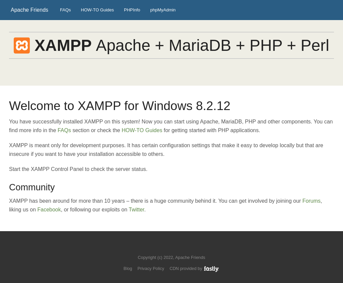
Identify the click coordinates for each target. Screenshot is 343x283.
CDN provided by (194, 268)
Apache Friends (29, 10)
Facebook (49, 209)
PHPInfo (132, 9)
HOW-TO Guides (97, 9)
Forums (311, 201)
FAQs (65, 9)
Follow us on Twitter (165, 247)
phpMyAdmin (163, 9)
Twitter (136, 209)
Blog (128, 268)
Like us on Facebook (176, 247)
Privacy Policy (150, 268)
